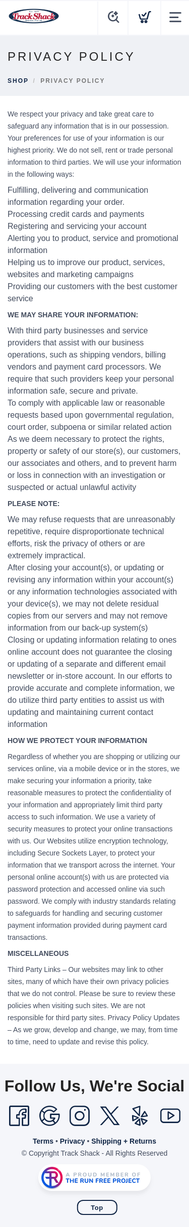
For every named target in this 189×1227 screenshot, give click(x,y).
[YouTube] (170, 1116)
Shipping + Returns (123, 1141)
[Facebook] (19, 1116)
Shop (18, 80)
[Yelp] (140, 1116)
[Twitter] (110, 1116)
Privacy (72, 1141)
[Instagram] (80, 1116)
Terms (43, 1141)
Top (97, 1207)
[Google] (49, 1116)
